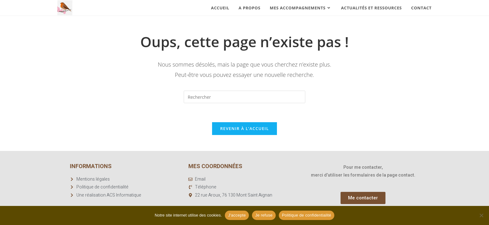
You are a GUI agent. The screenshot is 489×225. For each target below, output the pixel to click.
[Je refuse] (481, 215)
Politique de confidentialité (306, 215)
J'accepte (237, 215)
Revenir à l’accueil (244, 128)
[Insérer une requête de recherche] (244, 97)
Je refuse (264, 215)
